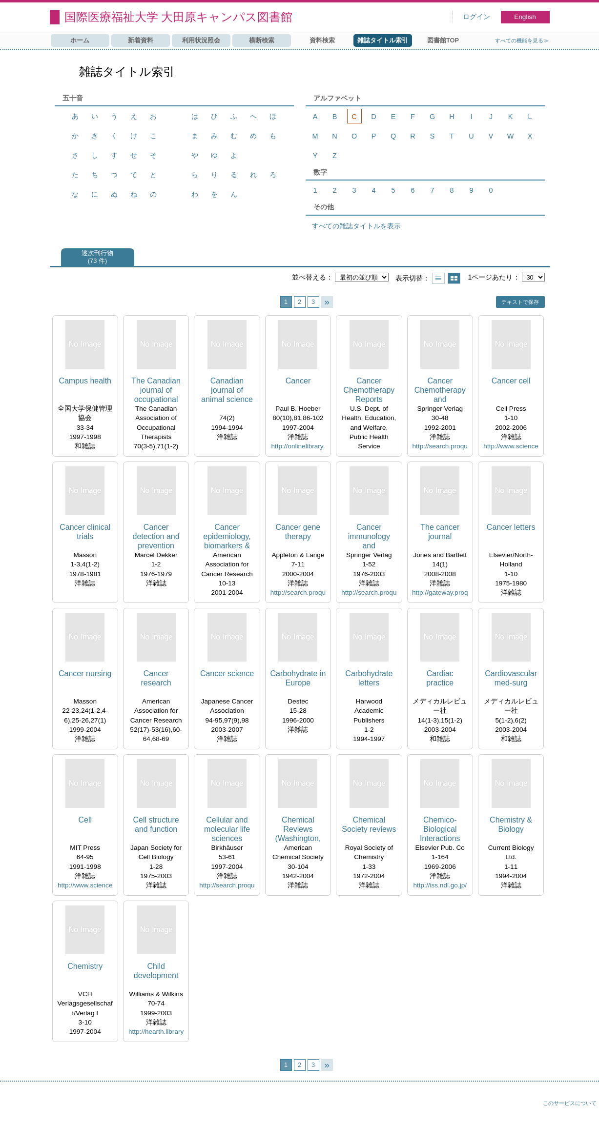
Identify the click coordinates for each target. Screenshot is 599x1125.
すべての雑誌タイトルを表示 (356, 226)
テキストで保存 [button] (520, 302)
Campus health (85, 381)
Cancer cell (511, 381)
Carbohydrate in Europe (298, 678)
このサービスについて (570, 1103)
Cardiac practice (440, 678)
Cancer (298, 381)
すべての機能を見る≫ (522, 40)
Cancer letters (511, 527)
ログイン (476, 16)
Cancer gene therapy (298, 532)
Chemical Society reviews (369, 824)
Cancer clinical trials (85, 532)
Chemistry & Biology (511, 824)
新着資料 (140, 40)
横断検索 (261, 40)
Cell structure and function (156, 824)
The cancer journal (439, 532)
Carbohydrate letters (368, 678)
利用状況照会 (201, 40)
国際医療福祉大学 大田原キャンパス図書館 (178, 16)
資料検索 (322, 40)
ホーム (79, 40)
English (525, 16)
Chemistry (85, 966)
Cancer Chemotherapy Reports (368, 390)
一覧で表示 (438, 278)
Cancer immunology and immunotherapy (369, 537)
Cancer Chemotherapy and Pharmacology (440, 390)
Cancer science (227, 673)
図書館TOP (443, 40)
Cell (85, 820)
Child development (156, 971)
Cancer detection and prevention (156, 536)
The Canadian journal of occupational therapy (156, 390)
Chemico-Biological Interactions (440, 829)
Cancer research (156, 678)
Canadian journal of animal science (227, 390)
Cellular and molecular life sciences (227, 829)
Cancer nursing (85, 673)
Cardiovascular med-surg (511, 678)
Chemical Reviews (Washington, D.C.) (298, 830)
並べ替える (309, 277)
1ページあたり (490, 277)
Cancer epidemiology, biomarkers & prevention (227, 537)
